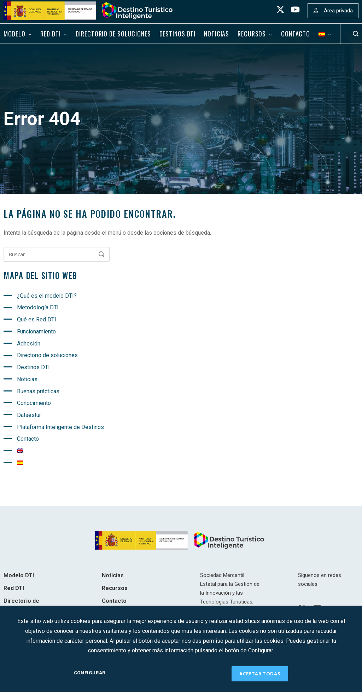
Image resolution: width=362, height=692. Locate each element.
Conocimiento (34, 403)
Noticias (216, 33)
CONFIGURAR (89, 673)
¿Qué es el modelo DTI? (47, 295)
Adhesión (28, 343)
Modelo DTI (19, 575)
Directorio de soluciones (113, 33)
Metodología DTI (38, 307)
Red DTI (50, 33)
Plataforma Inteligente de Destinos (60, 427)
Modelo (14, 33)
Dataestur (29, 415)
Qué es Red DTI (36, 319)
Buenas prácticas (38, 391)
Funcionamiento (36, 331)
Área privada (338, 10)
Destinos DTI (177, 33)
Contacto (295, 33)
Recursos (252, 33)
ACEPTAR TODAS (259, 673)
